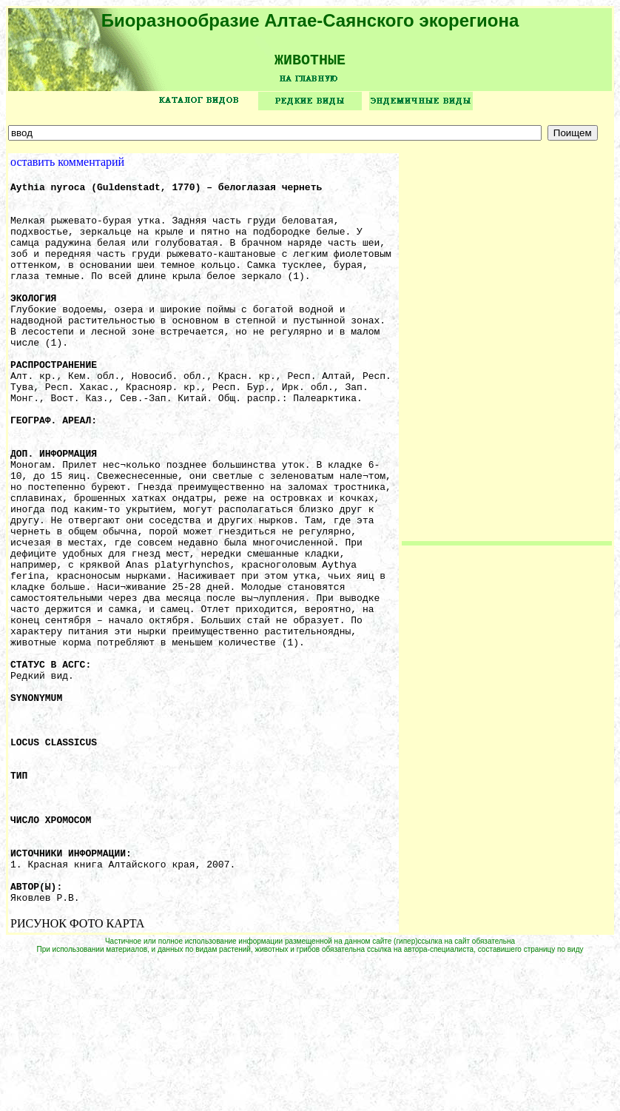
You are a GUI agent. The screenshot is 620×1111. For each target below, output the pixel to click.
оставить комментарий (67, 167)
